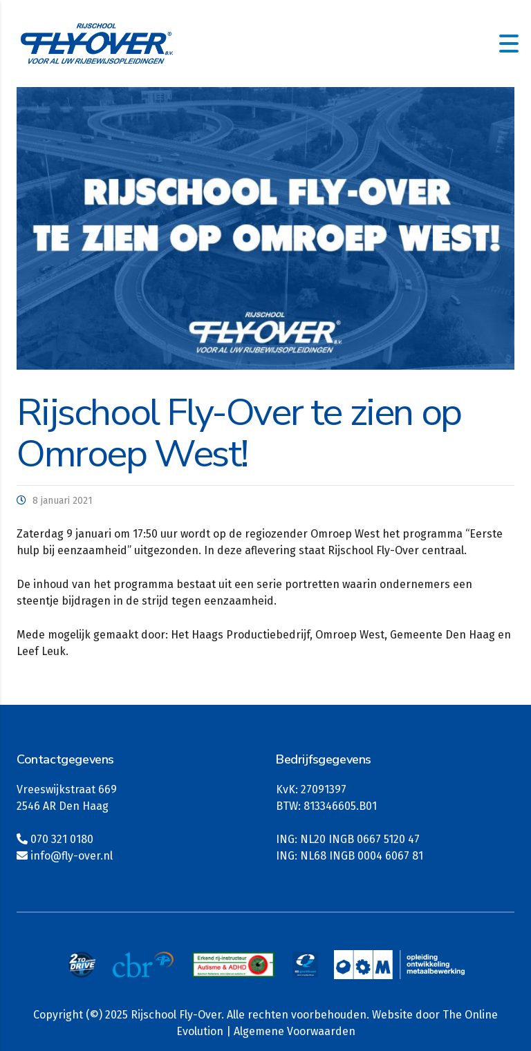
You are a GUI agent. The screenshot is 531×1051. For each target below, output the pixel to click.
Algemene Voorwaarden (294, 1031)
